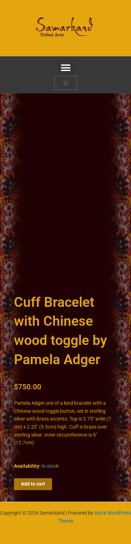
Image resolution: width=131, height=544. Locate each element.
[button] (65, 68)
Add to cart (33, 484)
